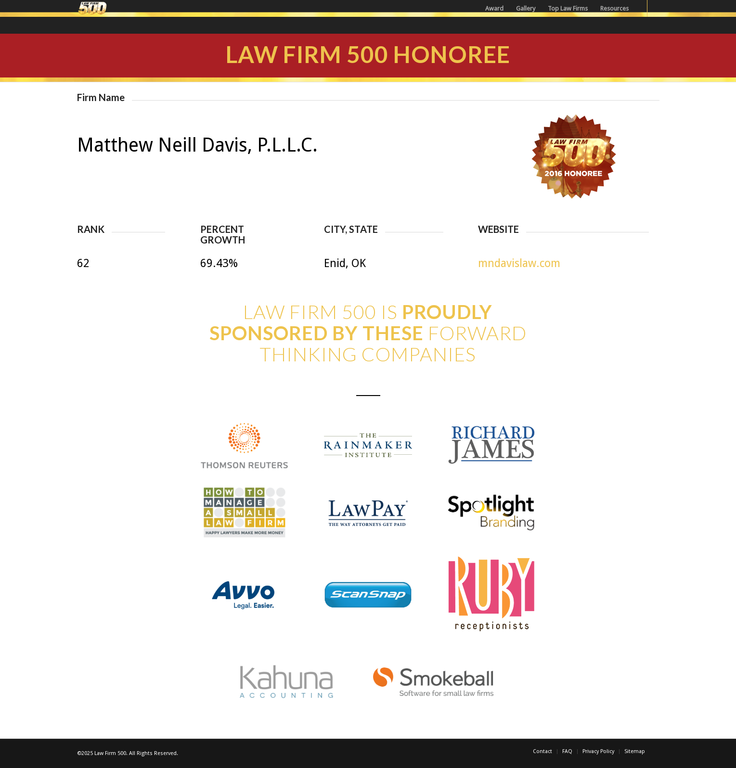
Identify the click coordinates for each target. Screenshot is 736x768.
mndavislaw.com (519, 263)
